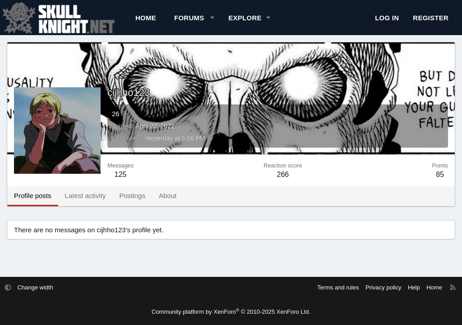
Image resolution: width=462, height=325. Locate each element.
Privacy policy (377, 287)
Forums (189, 20)
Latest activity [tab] (85, 201)
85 (440, 180)
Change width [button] (41, 287)
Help (408, 287)
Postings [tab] (132, 201)
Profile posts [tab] (32, 201)
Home (145, 20)
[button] (212, 20)
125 (121, 180)
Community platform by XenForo (231, 311)
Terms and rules (332, 287)
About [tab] (167, 201)
